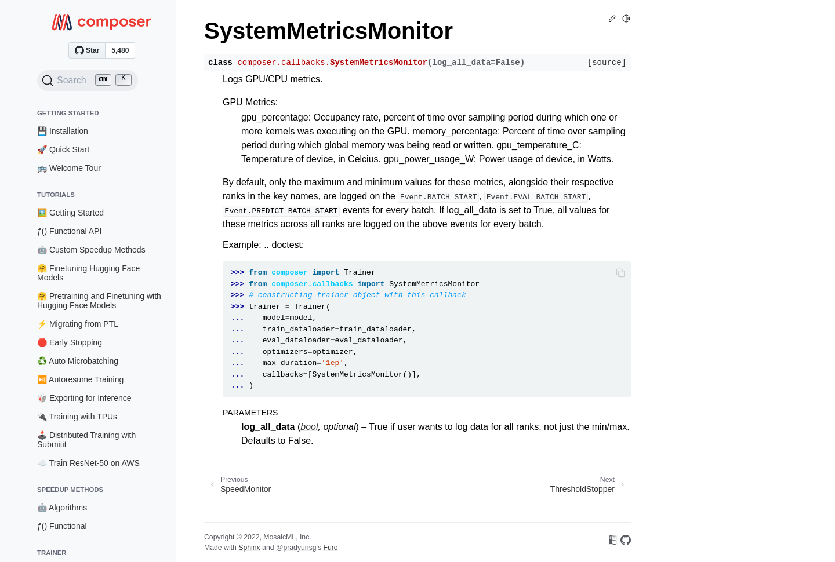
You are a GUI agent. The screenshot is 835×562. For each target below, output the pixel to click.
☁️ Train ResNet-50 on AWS (88, 463)
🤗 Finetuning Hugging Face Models (88, 273)
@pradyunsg (296, 547)
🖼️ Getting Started (70, 212)
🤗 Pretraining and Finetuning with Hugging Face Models (99, 300)
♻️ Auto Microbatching (77, 361)
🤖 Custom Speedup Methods (91, 249)
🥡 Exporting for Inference (84, 398)
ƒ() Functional (62, 526)
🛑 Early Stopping (69, 342)
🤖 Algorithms (62, 507)
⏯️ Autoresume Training (80, 379)
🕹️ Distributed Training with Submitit (86, 439)
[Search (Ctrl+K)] (87, 80)
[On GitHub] (625, 542)
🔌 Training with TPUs (77, 416)
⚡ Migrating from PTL (77, 324)
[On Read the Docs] (613, 542)
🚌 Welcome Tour (69, 168)
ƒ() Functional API (69, 231)
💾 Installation (62, 131)
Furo (330, 547)
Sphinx (249, 547)
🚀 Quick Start (63, 149)
